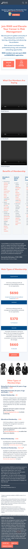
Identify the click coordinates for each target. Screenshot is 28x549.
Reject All (14, 543)
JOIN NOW (14, 355)
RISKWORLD (18, 187)
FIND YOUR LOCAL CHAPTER (21, 64)
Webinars (6, 183)
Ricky (6, 200)
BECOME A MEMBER (8, 64)
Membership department (15, 445)
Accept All (6, 543)
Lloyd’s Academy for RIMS (18, 223)
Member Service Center (15, 11)
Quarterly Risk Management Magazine (7, 218)
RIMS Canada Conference (17, 197)
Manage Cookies (7, 546)
